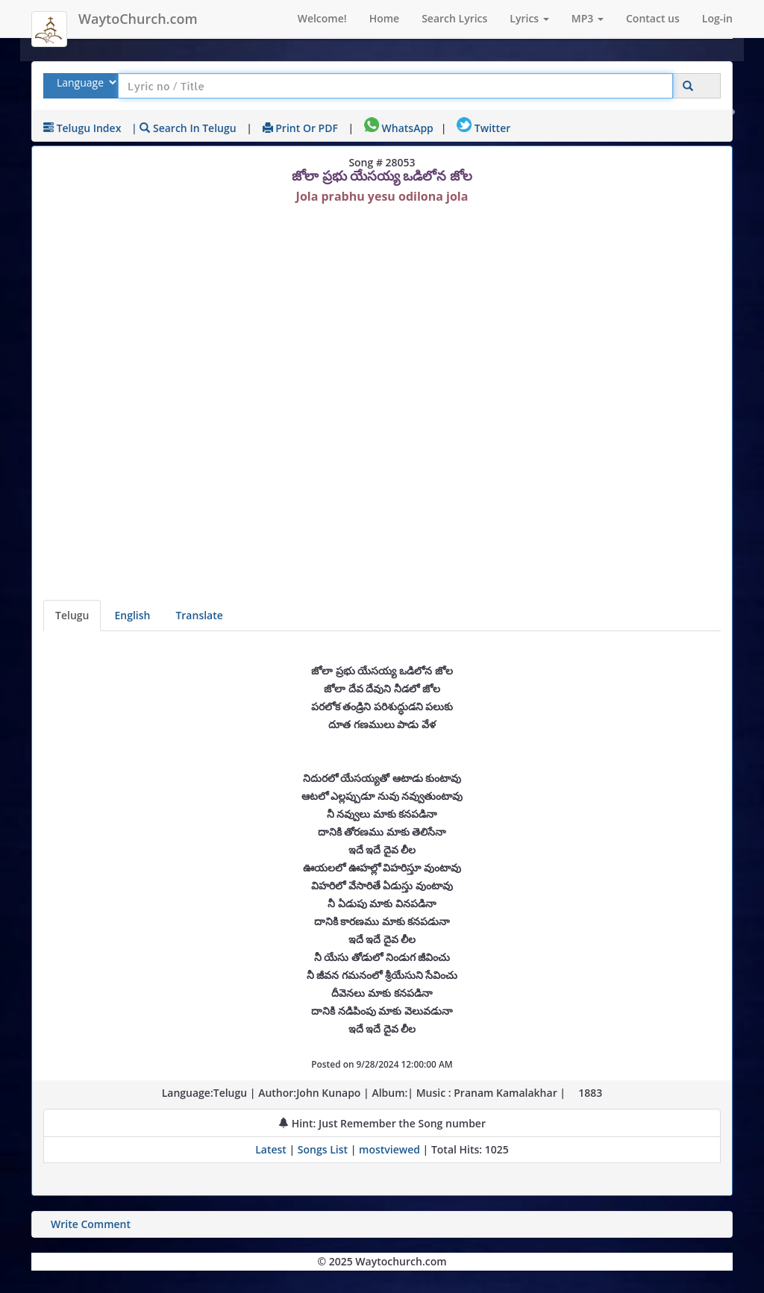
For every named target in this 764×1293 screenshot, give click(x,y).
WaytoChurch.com (138, 19)
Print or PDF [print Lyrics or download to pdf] (300, 128)
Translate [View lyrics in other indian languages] (198, 615)
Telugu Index (82, 128)
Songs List (323, 1149)
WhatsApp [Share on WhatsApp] (398, 128)
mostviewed (389, 1149)
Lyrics (529, 18)
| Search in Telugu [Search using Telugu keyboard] (184, 128)
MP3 (588, 18)
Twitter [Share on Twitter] (483, 128)
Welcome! (322, 18)
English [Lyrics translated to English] (132, 615)
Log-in (717, 18)
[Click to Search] (688, 86)
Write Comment (91, 1224)
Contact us (653, 18)
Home (384, 18)
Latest (272, 1149)
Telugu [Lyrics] (72, 615)
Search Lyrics (454, 18)
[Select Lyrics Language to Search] (85, 82)
